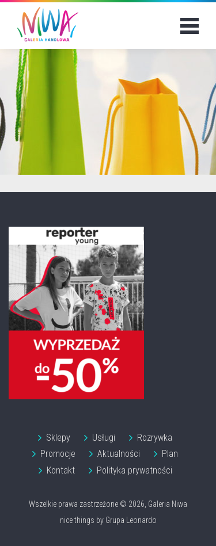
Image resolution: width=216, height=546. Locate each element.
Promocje (57, 453)
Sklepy (58, 437)
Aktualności (118, 453)
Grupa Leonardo (131, 520)
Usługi (103, 437)
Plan (170, 453)
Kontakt (61, 470)
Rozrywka (154, 437)
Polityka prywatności (134, 470)
